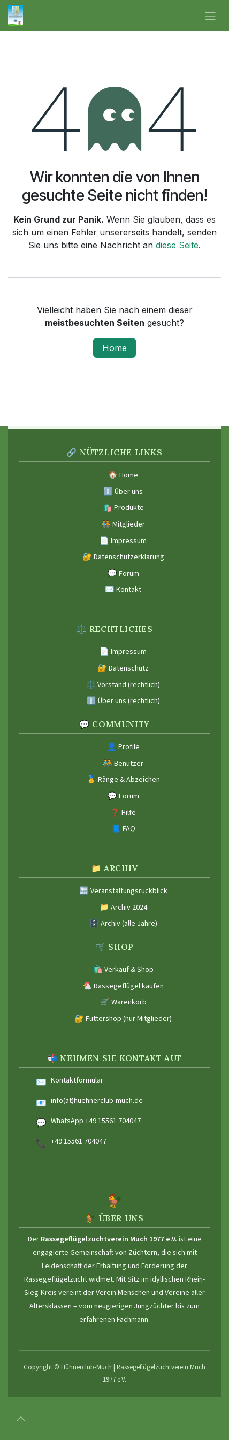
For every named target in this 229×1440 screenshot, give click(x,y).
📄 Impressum (123, 541)
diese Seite (177, 245)
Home (114, 347)
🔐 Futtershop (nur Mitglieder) (123, 1019)
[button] (21, 1418)
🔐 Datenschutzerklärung (123, 557)
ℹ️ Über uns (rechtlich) (123, 701)
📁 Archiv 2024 (123, 907)
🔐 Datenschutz (123, 668)
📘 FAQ (123, 829)
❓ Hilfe (123, 812)
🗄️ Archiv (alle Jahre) (123, 923)
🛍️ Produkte (123, 507)
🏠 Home (123, 475)
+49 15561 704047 (78, 1141)
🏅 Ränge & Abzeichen (123, 779)
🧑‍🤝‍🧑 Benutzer (123, 763)
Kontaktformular (77, 1080)
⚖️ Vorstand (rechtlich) (123, 685)
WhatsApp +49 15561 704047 (96, 1121)
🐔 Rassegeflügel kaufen (123, 986)
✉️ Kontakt (123, 589)
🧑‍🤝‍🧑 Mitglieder (123, 524)
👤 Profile (123, 747)
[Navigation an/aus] (210, 15)
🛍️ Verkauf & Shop (123, 969)
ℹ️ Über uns (123, 491)
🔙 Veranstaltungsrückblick (123, 891)
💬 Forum (123, 573)
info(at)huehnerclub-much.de (97, 1100)
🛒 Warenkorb (123, 1002)
